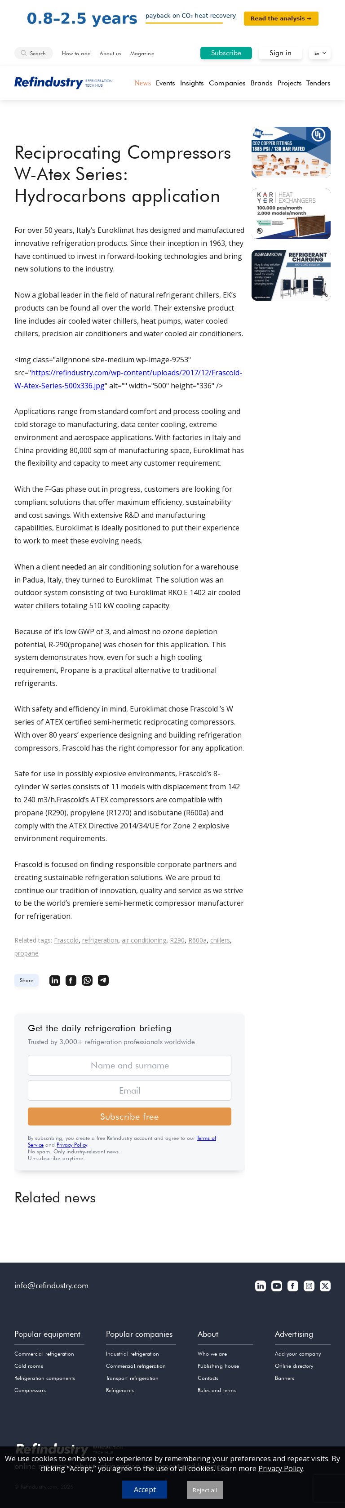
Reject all (205, 1490)
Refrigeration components (44, 1378)
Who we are (212, 1353)
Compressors (30, 1390)
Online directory (294, 1365)
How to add (76, 53)
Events (165, 83)
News (142, 83)
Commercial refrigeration (44, 1353)
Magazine (142, 53)
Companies (227, 83)
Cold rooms (28, 1365)
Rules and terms (217, 1390)
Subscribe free (129, 1116)
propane (26, 953)
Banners (284, 1378)
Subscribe (226, 53)
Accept (145, 1490)
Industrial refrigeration (132, 1353)
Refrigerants (120, 1390)
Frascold (66, 940)
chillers (220, 940)
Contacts (208, 1378)
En (316, 53)
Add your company (298, 1353)
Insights (192, 83)
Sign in (281, 53)
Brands (262, 83)
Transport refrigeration (132, 1378)
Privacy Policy (72, 1144)
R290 (177, 940)
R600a (197, 940)
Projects (290, 83)
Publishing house (218, 1365)
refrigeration (100, 940)
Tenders (318, 83)
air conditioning (144, 940)
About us (110, 53)
